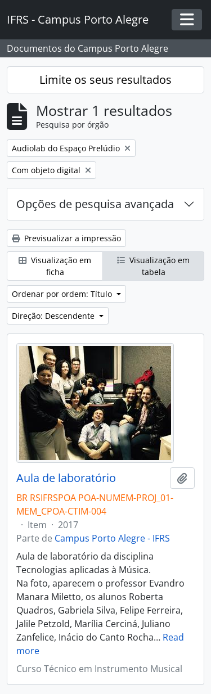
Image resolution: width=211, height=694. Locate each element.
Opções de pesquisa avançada (95, 203)
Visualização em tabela (153, 266)
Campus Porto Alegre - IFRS (112, 538)
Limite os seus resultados (105, 79)
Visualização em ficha (55, 266)
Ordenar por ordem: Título (63, 294)
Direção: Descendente (54, 315)
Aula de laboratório (66, 478)
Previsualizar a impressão (66, 238)
